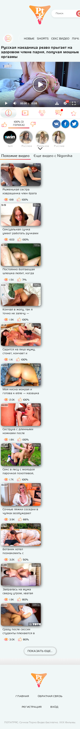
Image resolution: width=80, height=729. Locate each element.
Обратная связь (50, 696)
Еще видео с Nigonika (53, 156)
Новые (29, 38)
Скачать (57, 103)
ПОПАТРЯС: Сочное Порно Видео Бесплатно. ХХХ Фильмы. (40, 722)
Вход (54, 706)
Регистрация (32, 706)
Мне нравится (4, 124)
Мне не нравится (33, 124)
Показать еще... (40, 651)
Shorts (43, 38)
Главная (8, 38)
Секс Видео (60, 38)
